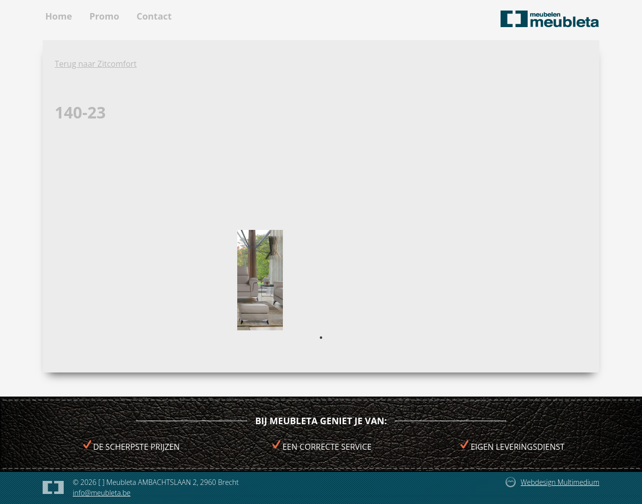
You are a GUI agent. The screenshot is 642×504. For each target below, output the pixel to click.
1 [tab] (321, 338)
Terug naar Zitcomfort (96, 63)
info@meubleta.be (101, 492)
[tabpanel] (260, 280)
